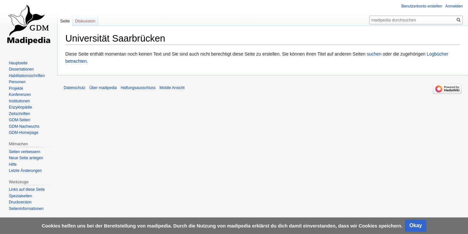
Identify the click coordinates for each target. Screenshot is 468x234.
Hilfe (13, 164)
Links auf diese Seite (27, 189)
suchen (374, 54)
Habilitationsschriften (27, 75)
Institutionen (19, 101)
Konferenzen (20, 94)
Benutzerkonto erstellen (421, 6)
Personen (17, 82)
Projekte (16, 88)
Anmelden (454, 6)
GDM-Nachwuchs (24, 126)
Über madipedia (103, 87)
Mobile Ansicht (172, 87)
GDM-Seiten (19, 120)
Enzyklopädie (20, 107)
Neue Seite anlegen (26, 158)
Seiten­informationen (26, 208)
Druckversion (20, 202)
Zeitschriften (19, 113)
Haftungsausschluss (138, 87)
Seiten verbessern (24, 152)
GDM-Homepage (23, 132)
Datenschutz (74, 87)
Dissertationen (21, 69)
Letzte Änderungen (25, 170)
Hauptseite (18, 63)
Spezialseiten (20, 196)
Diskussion (85, 21)
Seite (65, 21)
